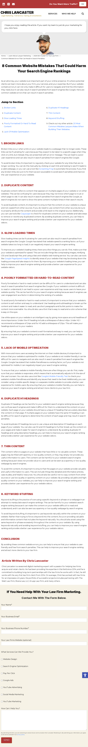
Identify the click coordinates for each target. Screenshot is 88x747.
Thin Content (54, 113)
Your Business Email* (44, 618)
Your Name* (44, 607)
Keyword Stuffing (56, 118)
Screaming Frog (46, 169)
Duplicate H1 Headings (58, 108)
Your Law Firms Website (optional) (44, 642)
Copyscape (25, 214)
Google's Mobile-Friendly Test (54, 376)
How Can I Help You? (44, 710)
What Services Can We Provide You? (17, 652)
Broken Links (10, 108)
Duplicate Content (12, 113)
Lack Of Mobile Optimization (16, 132)
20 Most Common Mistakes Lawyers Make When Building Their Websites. (66, 126)
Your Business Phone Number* (44, 630)
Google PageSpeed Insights (17, 258)
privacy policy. (21, 734)
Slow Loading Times (13, 118)
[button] (52, 14)
